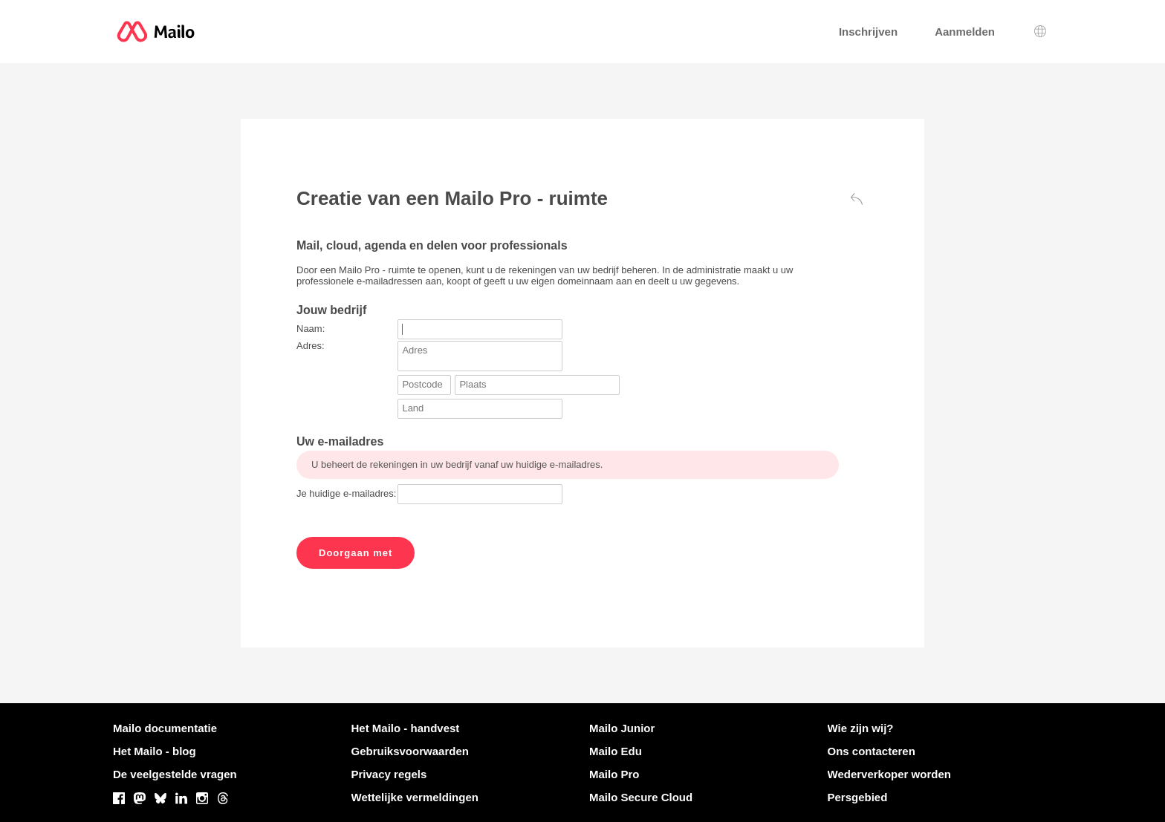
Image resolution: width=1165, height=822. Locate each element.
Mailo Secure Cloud (640, 797)
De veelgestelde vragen (175, 774)
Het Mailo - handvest (405, 728)
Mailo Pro (614, 774)
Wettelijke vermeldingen (414, 797)
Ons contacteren (871, 751)
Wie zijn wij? (861, 728)
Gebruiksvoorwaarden (410, 751)
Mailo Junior (622, 728)
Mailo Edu (615, 751)
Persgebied (858, 797)
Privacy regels (389, 774)
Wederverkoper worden (889, 774)
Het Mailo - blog (154, 751)
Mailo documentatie (165, 728)
